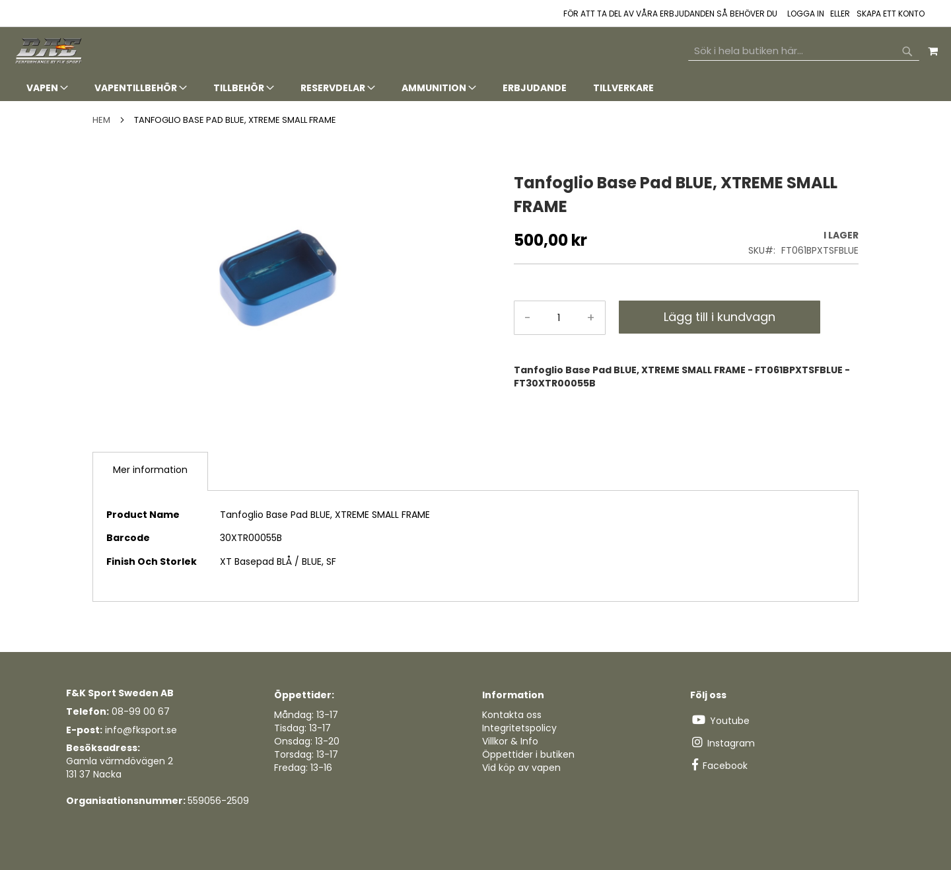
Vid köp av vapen (521, 767)
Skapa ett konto (891, 14)
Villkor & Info (510, 741)
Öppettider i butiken (528, 754)
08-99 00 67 (141, 711)
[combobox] (803, 51)
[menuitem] (47, 88)
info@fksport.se (141, 730)
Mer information (150, 469)
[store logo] (49, 51)
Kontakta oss (512, 714)
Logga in (805, 14)
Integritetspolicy (519, 728)
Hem (101, 120)
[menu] (475, 88)
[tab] (475, 88)
